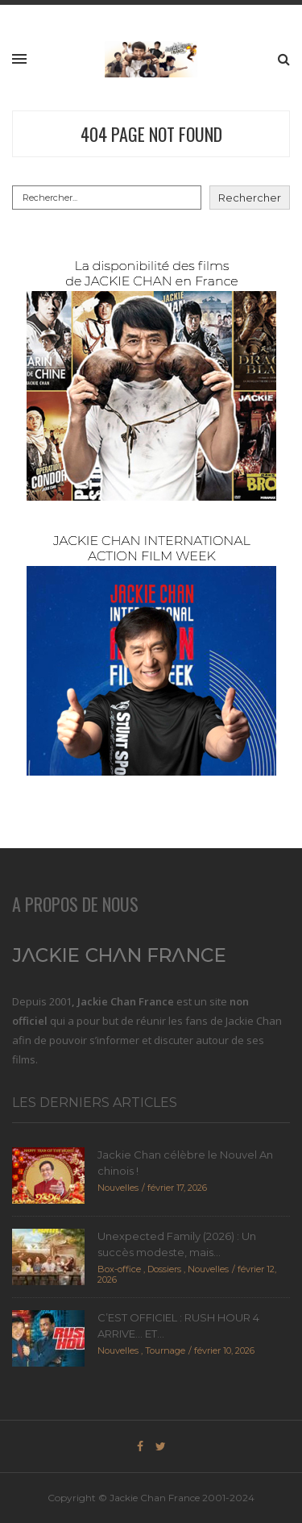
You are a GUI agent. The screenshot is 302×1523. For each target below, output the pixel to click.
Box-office (119, 1269)
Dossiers (164, 1269)
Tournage (165, 1350)
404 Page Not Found (151, 134)
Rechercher (249, 197)
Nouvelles (118, 1187)
